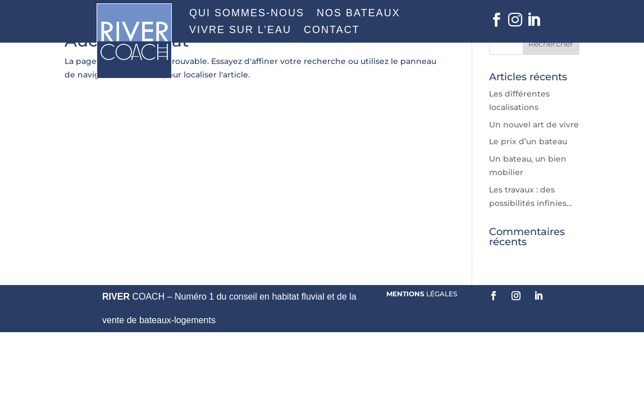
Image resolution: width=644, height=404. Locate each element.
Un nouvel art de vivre (534, 125)
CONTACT (332, 30)
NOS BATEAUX (358, 14)
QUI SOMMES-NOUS (246, 14)
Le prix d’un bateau (528, 141)
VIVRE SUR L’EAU (240, 30)
